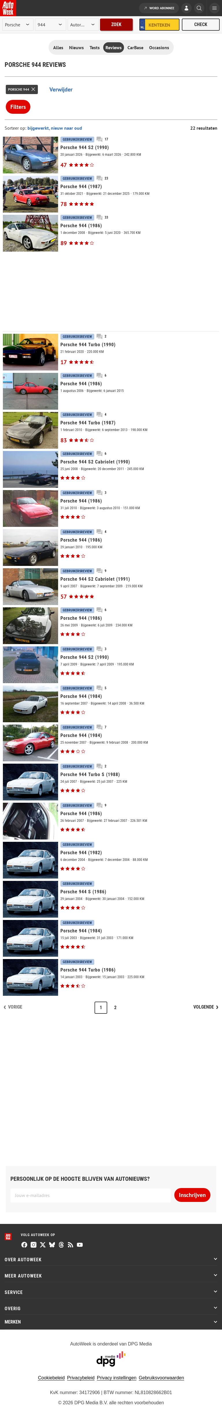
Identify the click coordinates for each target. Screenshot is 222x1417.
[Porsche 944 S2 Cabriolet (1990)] (111, 469)
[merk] (18, 25)
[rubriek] (83, 25)
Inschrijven (192, 1195)
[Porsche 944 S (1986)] (111, 899)
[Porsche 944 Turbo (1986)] (111, 977)
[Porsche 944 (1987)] (111, 194)
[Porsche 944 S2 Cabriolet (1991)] (111, 586)
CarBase (135, 47)
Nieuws (76, 47)
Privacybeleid (81, 1377)
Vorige (15, 1007)
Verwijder (61, 89)
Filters (18, 107)
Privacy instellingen (116, 1377)
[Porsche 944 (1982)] (111, 860)
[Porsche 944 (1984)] (111, 703)
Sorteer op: (16, 128)
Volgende (203, 1007)
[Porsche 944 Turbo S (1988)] (111, 782)
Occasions (159, 47)
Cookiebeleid (51, 1377)
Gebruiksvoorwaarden (161, 1377)
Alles (58, 47)
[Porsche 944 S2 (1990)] (111, 155)
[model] (50, 25)
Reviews (114, 47)
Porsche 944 (18, 89)
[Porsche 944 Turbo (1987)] (111, 430)
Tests (95, 47)
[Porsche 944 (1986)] (111, 233)
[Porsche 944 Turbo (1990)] (111, 352)
